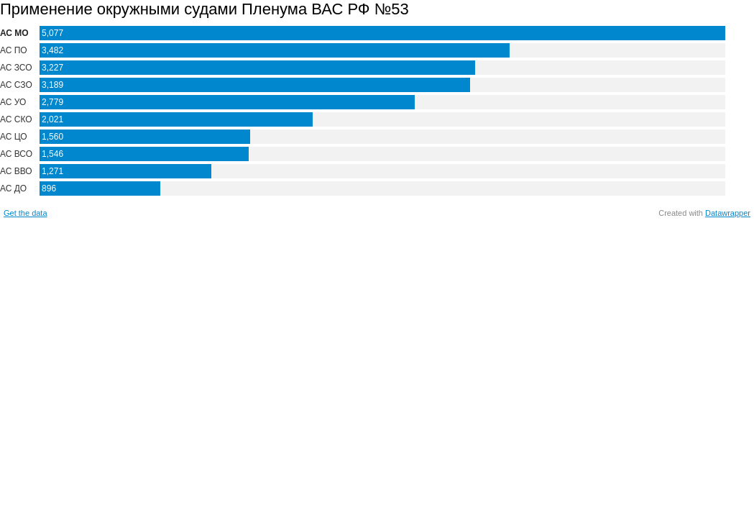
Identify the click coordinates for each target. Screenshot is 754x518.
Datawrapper (727, 213)
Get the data (25, 213)
